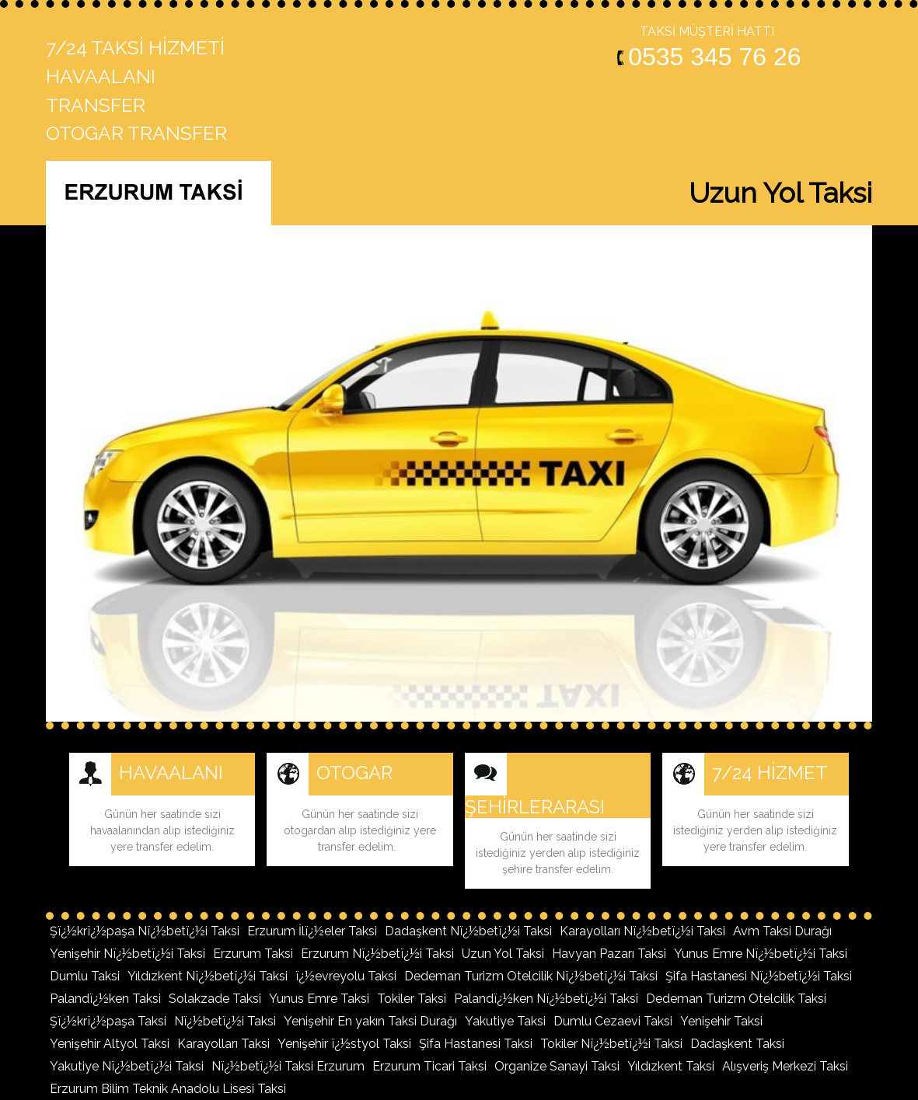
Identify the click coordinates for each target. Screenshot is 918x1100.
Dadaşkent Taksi (737, 1043)
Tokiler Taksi (411, 998)
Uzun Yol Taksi (503, 953)
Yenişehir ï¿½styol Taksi (344, 1043)
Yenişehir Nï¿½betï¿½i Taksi (127, 953)
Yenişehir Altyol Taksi (109, 1043)
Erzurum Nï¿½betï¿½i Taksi (377, 953)
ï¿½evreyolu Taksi (345, 976)
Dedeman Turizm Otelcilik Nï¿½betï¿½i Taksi (531, 976)
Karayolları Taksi (223, 1043)
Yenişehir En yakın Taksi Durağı (370, 1021)
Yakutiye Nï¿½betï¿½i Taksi (127, 1066)
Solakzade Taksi (215, 998)
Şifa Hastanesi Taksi (475, 1043)
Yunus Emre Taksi (319, 998)
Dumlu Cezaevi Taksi (612, 1021)
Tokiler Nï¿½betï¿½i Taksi (611, 1043)
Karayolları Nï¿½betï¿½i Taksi (642, 931)
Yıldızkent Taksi (670, 1066)
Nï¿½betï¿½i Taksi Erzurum (288, 1066)
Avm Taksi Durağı (782, 931)
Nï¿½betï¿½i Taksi (225, 1021)
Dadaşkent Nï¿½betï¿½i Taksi (468, 931)
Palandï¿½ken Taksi (105, 998)
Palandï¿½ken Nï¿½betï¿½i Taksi (546, 998)
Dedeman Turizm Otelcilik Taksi (736, 998)
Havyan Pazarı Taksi (609, 953)
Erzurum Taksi (253, 953)
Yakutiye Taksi (505, 1021)
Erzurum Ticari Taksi (429, 1066)
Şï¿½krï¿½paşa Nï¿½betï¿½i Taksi (144, 931)
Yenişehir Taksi (721, 1021)
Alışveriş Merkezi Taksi (785, 1066)
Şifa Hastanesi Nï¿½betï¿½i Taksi (758, 976)
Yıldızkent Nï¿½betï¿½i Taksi (207, 976)
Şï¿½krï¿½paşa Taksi (108, 1021)
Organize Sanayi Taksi (557, 1066)
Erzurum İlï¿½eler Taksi (312, 931)
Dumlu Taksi (85, 976)
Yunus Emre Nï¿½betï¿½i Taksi (760, 953)
